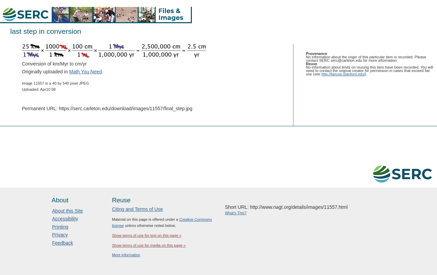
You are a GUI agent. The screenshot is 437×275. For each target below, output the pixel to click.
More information (126, 255)
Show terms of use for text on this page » (146, 235)
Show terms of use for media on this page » (149, 245)
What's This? (235, 213)
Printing (60, 227)
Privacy (60, 234)
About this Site (67, 211)
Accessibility (65, 218)
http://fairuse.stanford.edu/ (343, 74)
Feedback (62, 243)
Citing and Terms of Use (137, 209)
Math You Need (85, 71)
